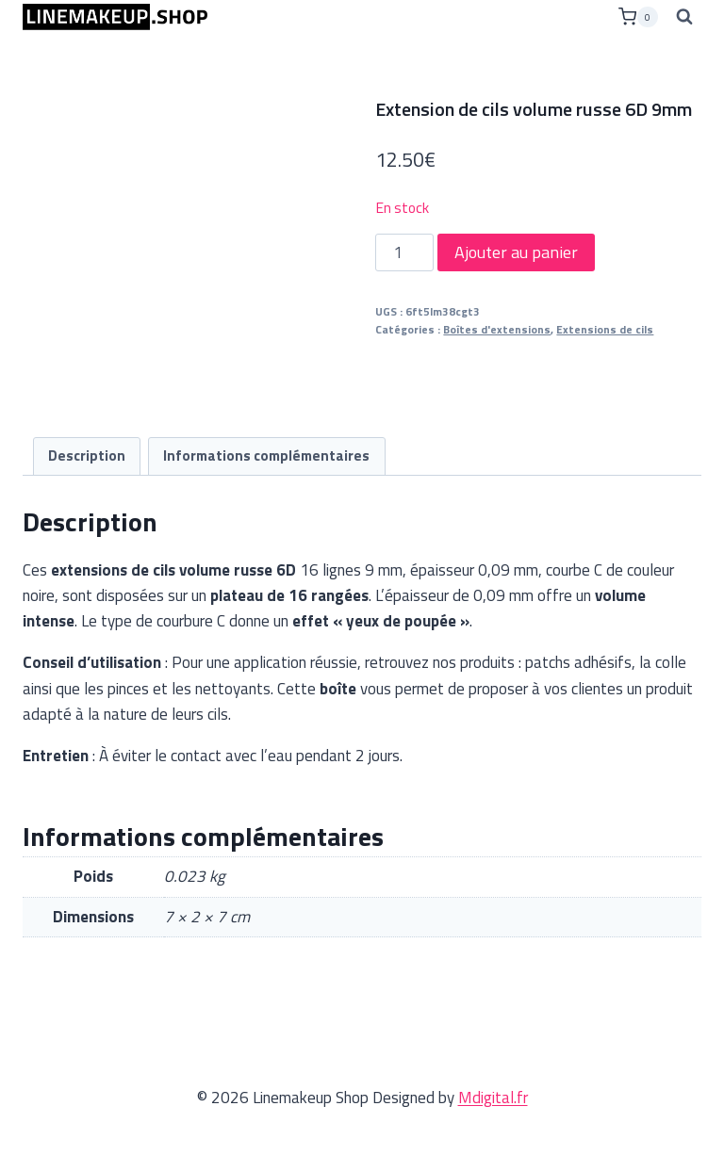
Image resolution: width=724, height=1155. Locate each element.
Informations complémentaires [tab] (266, 455)
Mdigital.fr (493, 1097)
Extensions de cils (604, 329)
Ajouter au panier (516, 252)
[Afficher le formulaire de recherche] (684, 17)
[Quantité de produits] (404, 252)
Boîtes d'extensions (497, 329)
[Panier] (638, 17)
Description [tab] (86, 455)
